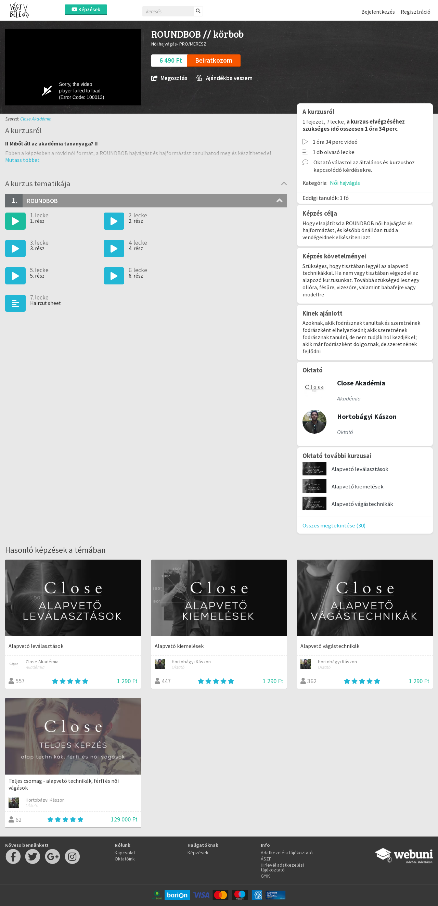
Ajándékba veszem (224, 78)
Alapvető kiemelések (358, 486)
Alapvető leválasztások (360, 469)
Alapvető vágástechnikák (362, 504)
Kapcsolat (125, 853)
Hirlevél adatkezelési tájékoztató (282, 867)
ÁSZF (266, 859)
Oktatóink (125, 859)
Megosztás (169, 78)
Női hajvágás (345, 183)
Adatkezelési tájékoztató (287, 853)
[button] (22, 159)
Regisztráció (415, 11)
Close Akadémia (36, 119)
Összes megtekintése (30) (334, 525)
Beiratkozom (213, 60)
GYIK (265, 876)
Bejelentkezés (378, 11)
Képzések (86, 9)
